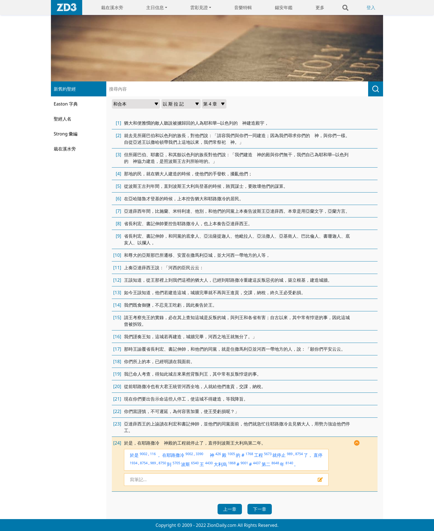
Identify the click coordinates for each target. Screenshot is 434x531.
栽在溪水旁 (112, 7)
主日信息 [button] (155, 7)
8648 (275, 463)
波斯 (185, 464)
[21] (117, 399)
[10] (117, 255)
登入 (370, 7)
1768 (249, 454)
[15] (117, 317)
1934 (133, 463)
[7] (118, 211)
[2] (118, 135)
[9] (118, 236)
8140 (289, 463)
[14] (117, 305)
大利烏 (220, 464)
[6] (118, 199)
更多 (320, 7)
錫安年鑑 (284, 7)
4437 (256, 463)
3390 (199, 454)
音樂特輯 (243, 7)
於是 (134, 455)
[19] (117, 374)
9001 (244, 463)
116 (153, 454)
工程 (258, 455)
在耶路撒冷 (173, 455)
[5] (118, 186)
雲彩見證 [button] (199, 7)
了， (308, 455)
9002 (143, 454)
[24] (117, 443)
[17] (117, 349)
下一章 (259, 509)
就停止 (279, 455)
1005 (231, 454)
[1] (118, 123)
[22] (117, 411)
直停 (318, 455)
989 (290, 454)
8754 (299, 454)
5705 (176, 463)
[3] (118, 155)
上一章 (229, 509)
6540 (194, 463)
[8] (118, 223)
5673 (268, 454)
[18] (117, 361)
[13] (117, 292)
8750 (162, 463)
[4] (118, 174)
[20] (117, 386)
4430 (209, 463)
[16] (117, 337)
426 (218, 454)
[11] (117, 268)
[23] (117, 424)
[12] (117, 280)
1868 (232, 463)
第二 (266, 464)
